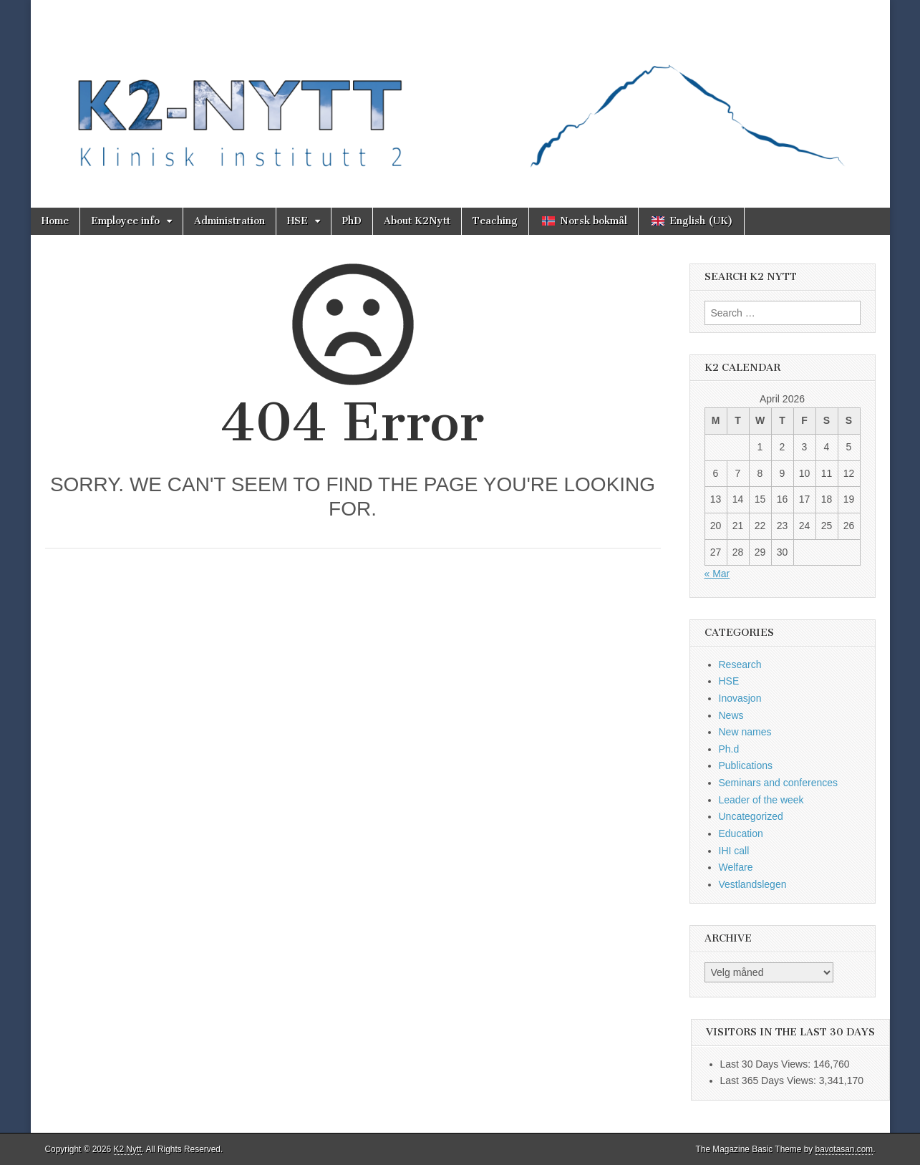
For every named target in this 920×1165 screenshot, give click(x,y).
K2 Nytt (128, 1149)
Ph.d (729, 749)
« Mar (717, 573)
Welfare (736, 867)
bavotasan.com (844, 1149)
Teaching (495, 221)
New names (745, 732)
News (731, 715)
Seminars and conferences (778, 782)
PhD (352, 221)
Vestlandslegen (753, 884)
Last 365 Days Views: (769, 1080)
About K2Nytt (417, 221)
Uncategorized (751, 816)
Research (740, 664)
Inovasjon (740, 698)
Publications (746, 765)
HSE (297, 221)
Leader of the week (761, 800)
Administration (229, 221)
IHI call (734, 850)
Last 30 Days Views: (766, 1064)
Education (741, 833)
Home (55, 221)
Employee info (125, 221)
